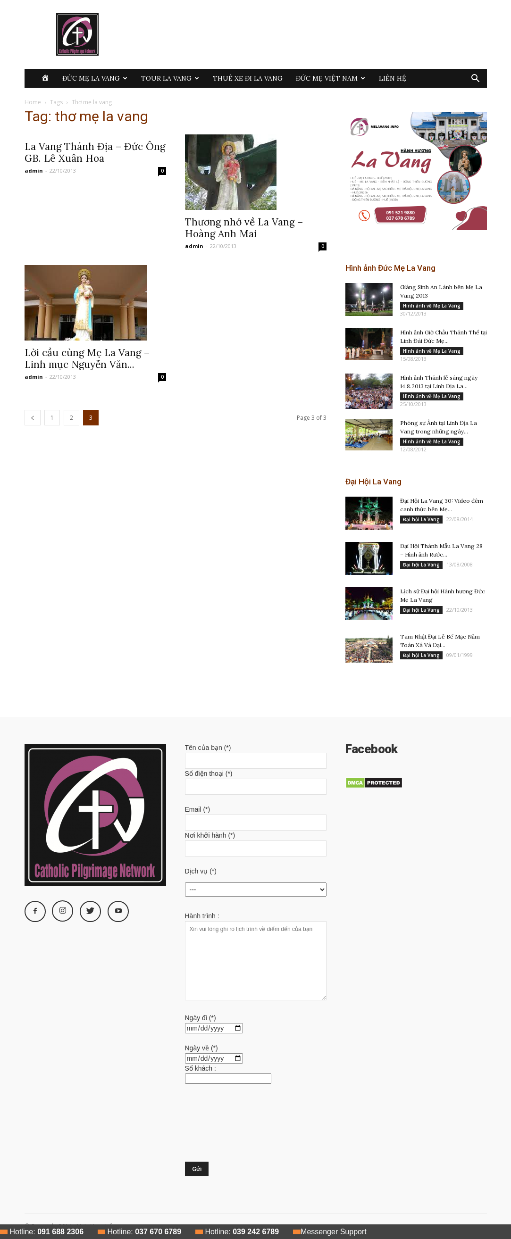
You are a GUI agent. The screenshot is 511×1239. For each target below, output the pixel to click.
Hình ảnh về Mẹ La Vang (432, 305)
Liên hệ (392, 78)
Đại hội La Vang (421, 519)
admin (34, 170)
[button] (475, 79)
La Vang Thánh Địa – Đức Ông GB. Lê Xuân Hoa (95, 152)
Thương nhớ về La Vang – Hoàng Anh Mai (244, 228)
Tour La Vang (170, 78)
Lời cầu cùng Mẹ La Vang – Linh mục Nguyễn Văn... (87, 358)
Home (33, 102)
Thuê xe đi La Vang (248, 78)
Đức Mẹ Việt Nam (330, 78)
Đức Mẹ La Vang (94, 78)
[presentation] (223, 1128)
